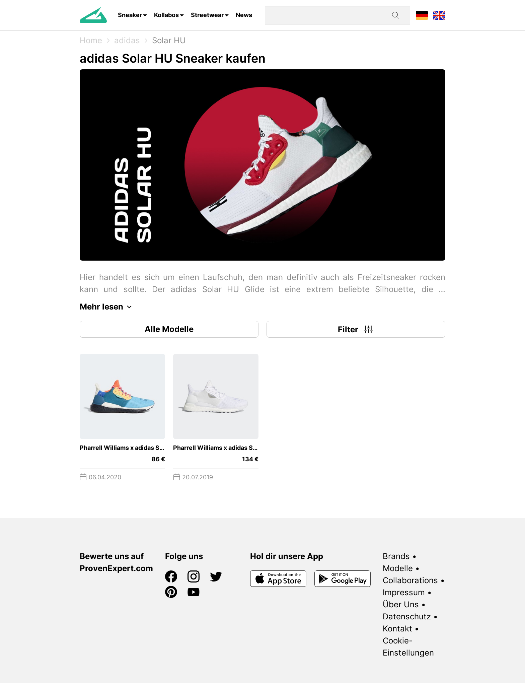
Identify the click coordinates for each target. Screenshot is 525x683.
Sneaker (130, 14)
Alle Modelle (169, 329)
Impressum (404, 592)
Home (91, 40)
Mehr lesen (107, 307)
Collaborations (410, 580)
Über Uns (401, 604)
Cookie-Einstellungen (408, 647)
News (244, 14)
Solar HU (169, 40)
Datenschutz (407, 616)
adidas (127, 40)
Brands (396, 556)
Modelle (398, 568)
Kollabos (166, 14)
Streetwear (207, 14)
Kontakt (397, 628)
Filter (356, 329)
